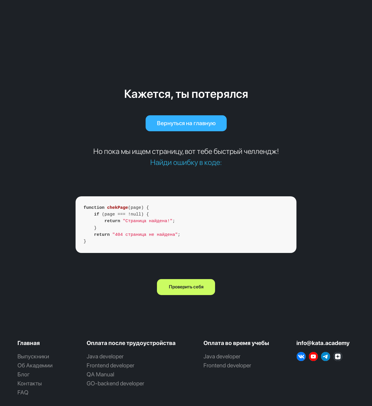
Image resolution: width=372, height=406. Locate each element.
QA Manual (100, 374)
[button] (186, 287)
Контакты (29, 383)
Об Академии (35, 365)
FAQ (22, 392)
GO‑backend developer (115, 383)
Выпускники (33, 356)
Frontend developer (110, 365)
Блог (23, 374)
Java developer (105, 356)
